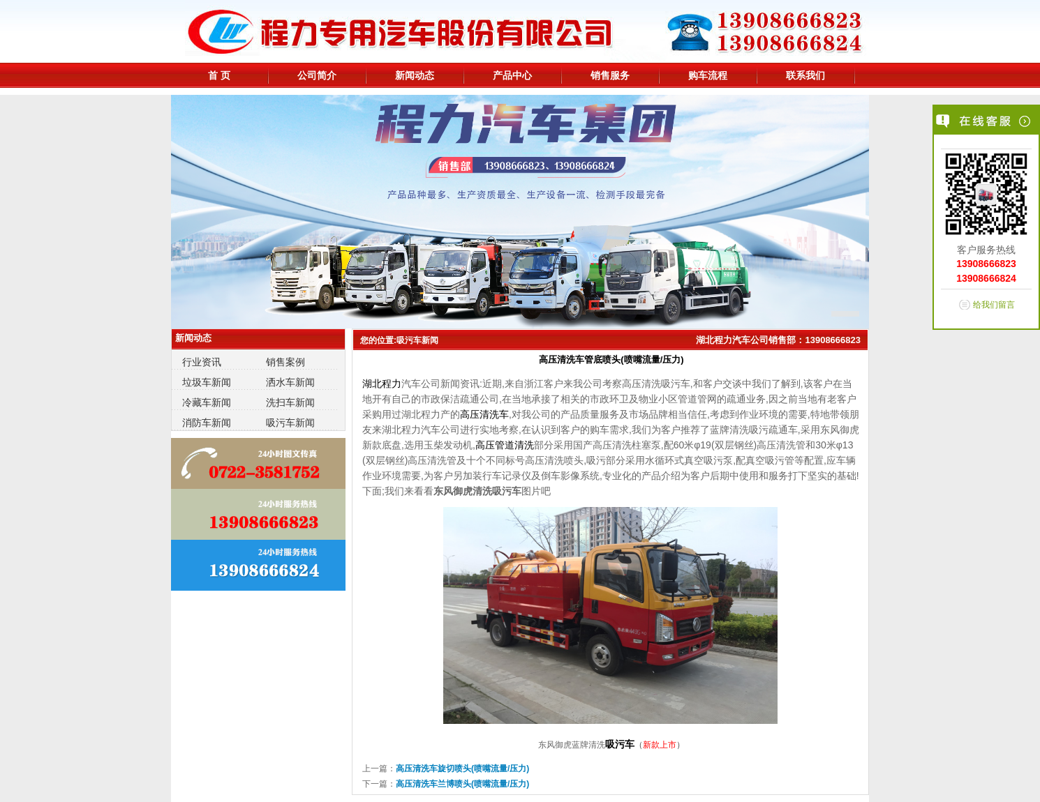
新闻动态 (414, 75)
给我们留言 (994, 305)
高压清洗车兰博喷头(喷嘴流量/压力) (462, 784)
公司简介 (316, 75)
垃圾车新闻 (206, 382)
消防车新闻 (206, 422)
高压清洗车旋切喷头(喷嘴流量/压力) (462, 768)
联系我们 (805, 75)
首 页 (219, 75)
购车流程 (707, 75)
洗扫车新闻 (290, 402)
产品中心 (512, 75)
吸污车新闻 (290, 422)
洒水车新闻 (290, 382)
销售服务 (610, 75)
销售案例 (285, 362)
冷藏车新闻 (206, 402)
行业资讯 (201, 362)
